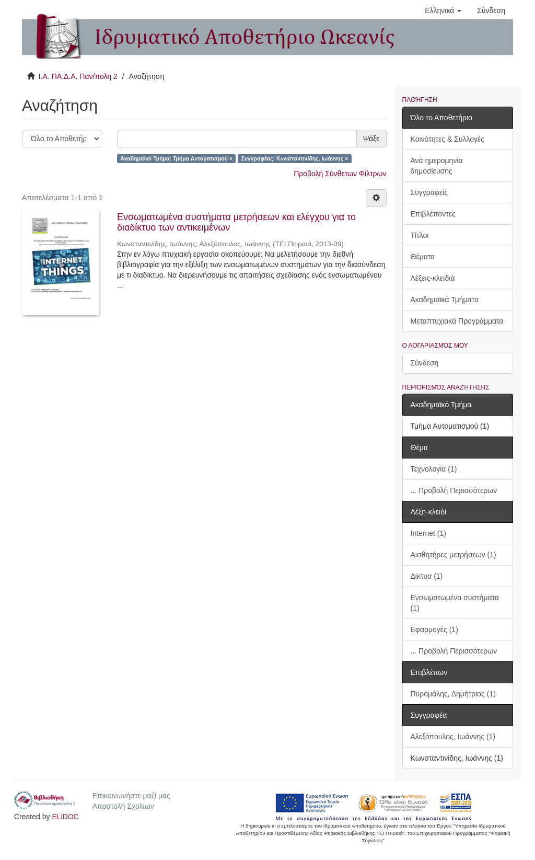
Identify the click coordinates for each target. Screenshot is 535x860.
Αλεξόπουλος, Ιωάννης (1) (453, 736)
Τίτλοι (420, 235)
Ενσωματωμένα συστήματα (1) (455, 602)
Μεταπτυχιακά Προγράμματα (457, 321)
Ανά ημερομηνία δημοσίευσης (437, 165)
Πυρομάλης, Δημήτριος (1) (453, 694)
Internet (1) (428, 533)
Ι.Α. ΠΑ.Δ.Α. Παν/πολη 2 (78, 76)
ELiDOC (65, 816)
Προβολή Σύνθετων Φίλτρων (340, 173)
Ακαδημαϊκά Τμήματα (445, 299)
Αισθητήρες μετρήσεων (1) (453, 555)
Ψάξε (371, 138)
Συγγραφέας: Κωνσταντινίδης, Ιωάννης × (294, 158)
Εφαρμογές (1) (434, 629)
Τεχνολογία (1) (434, 469)
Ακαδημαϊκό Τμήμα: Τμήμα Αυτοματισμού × (176, 158)
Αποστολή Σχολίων (123, 806)
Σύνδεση (425, 363)
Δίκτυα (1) (427, 576)
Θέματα (423, 257)
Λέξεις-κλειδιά (433, 278)
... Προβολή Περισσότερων (454, 490)
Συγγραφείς (429, 192)
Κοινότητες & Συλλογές (447, 139)
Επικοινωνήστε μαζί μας (131, 796)
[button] (443, 10)
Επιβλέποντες (433, 214)
